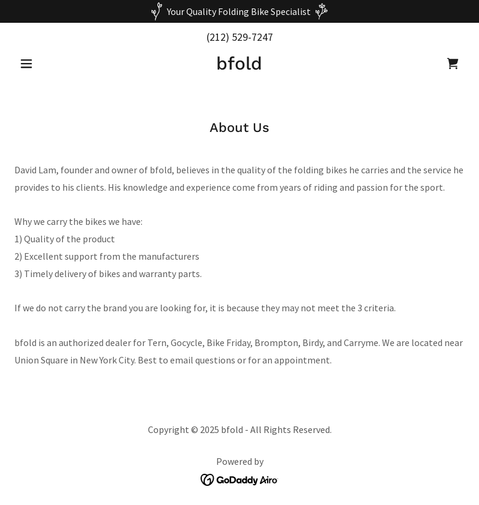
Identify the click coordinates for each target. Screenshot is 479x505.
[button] (48, 64)
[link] (239, 66)
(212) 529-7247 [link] (240, 37)
